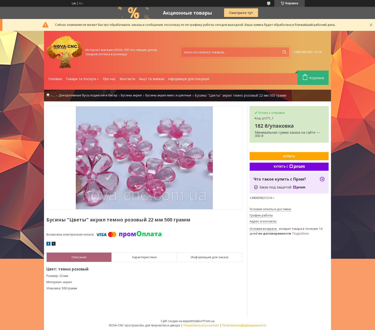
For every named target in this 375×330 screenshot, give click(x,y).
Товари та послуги (81, 79)
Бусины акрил (131, 95)
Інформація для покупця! (188, 79)
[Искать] (284, 52)
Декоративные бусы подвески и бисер (88, 95)
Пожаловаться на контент (201, 325)
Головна (55, 79)
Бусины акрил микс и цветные (168, 95)
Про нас (109, 79)
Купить (289, 156)
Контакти (127, 79)
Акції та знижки (151, 79)
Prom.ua (209, 321)
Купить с (289, 167)
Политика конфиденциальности (244, 325)
